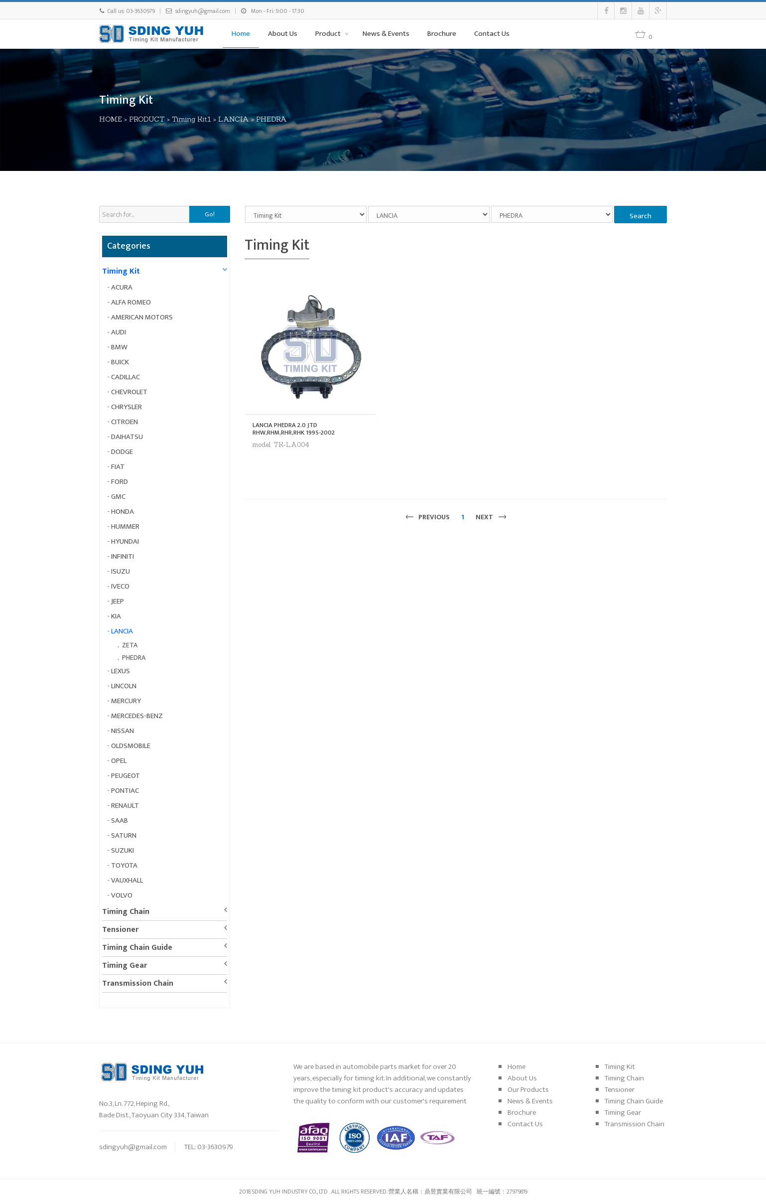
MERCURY (126, 701)
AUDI (118, 332)
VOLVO (121, 895)
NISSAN (122, 731)
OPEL (119, 760)
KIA (116, 616)
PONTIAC (125, 790)
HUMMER (125, 526)
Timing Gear (124, 965)
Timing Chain (125, 911)
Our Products (528, 1089)
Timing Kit (121, 271)
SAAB (119, 820)
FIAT (118, 466)
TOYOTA (124, 865)
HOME (110, 119)
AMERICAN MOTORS (142, 317)
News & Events (386, 33)
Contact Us (492, 33)
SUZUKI (122, 850)
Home (241, 33)
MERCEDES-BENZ (137, 716)
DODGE (122, 452)
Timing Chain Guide (137, 947)
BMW (119, 347)
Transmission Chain (137, 983)
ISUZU (120, 571)
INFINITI (122, 556)
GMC (118, 496)
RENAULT (125, 805)
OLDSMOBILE (130, 746)
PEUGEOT (125, 775)
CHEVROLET (129, 392)
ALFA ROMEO (131, 302)
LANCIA (233, 119)
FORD (119, 481)
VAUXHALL (127, 880)
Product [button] (328, 33)
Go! (210, 214)
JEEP (117, 601)
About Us (282, 33)
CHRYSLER (126, 407)
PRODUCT (147, 119)
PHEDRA (271, 119)
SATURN (123, 835)
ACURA (121, 287)
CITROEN (124, 422)
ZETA (129, 645)
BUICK (120, 362)
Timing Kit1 (191, 119)
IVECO (120, 586)
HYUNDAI (125, 541)
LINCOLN (123, 686)
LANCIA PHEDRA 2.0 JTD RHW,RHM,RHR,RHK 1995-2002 (294, 429)
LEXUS (120, 671)
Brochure (441, 33)
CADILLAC (125, 377)
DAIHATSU (127, 437)
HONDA (122, 511)
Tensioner (120, 929)
